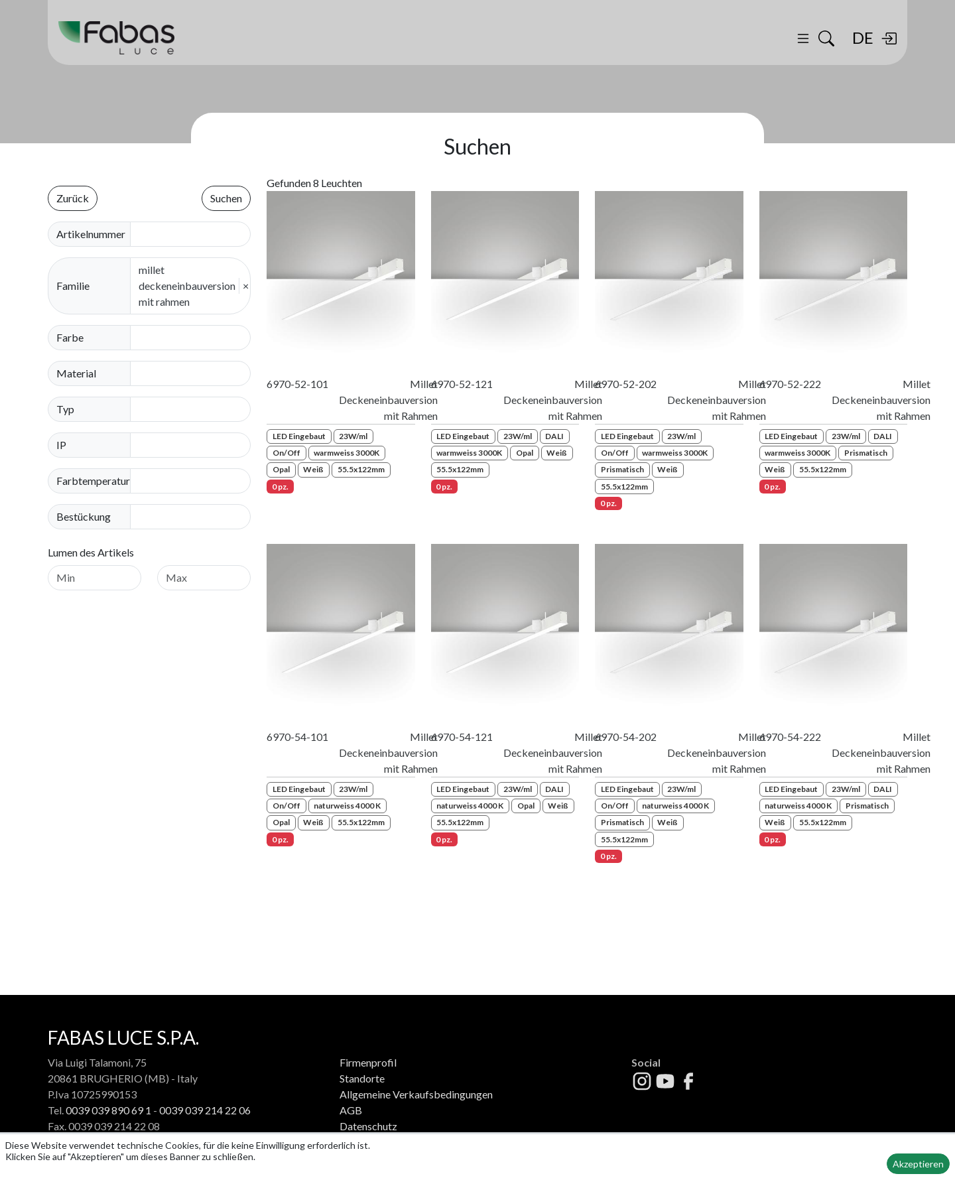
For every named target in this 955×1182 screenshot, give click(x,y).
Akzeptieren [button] (918, 1163)
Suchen (226, 198)
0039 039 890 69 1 (108, 1110)
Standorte (362, 1078)
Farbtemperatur (93, 480)
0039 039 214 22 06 (205, 1110)
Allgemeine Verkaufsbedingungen (416, 1094)
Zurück (72, 198)
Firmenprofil (368, 1062)
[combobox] (194, 338)
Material (76, 373)
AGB (351, 1110)
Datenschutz (368, 1126)
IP (61, 444)
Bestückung (83, 516)
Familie (73, 285)
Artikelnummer (90, 234)
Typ (65, 409)
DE (862, 37)
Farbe (70, 337)
